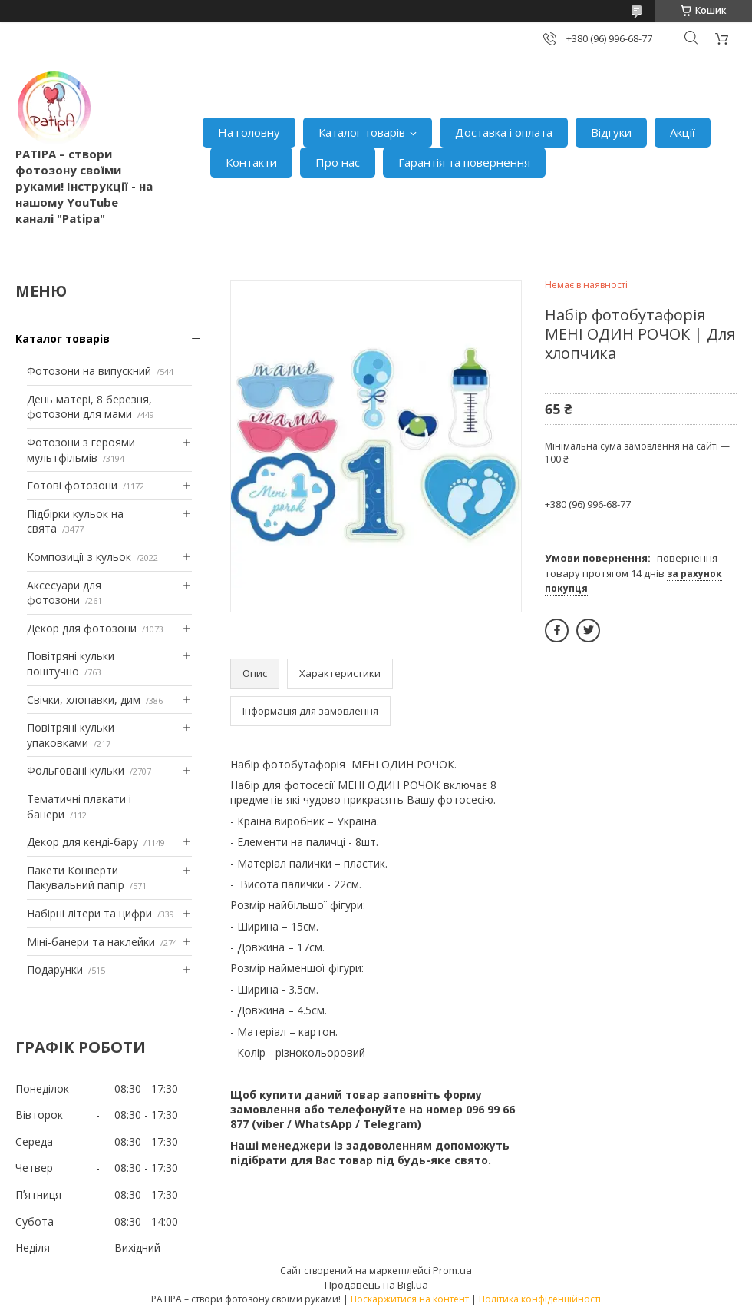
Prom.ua (452, 1270)
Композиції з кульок (79, 556)
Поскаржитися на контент (410, 1299)
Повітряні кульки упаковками (70, 735)
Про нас (337, 162)
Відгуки (611, 132)
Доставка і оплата (503, 132)
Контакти (251, 162)
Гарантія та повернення (464, 162)
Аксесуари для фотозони (64, 593)
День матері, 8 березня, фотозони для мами (89, 407)
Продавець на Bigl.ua (376, 1285)
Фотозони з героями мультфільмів (81, 450)
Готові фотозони (72, 485)
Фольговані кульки (75, 770)
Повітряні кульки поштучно (70, 664)
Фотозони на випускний (89, 370)
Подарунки (55, 969)
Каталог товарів (361, 132)
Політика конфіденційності (540, 1299)
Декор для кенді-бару (82, 842)
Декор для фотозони (82, 628)
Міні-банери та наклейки (91, 941)
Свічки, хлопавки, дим (83, 699)
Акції (682, 132)
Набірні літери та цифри (89, 913)
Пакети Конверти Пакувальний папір (75, 878)
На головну (249, 132)
